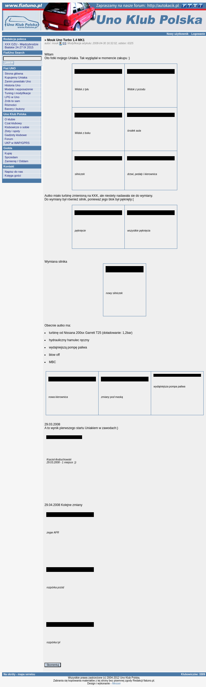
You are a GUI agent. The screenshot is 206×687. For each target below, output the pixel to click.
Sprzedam (11, 157)
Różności (10, 104)
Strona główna (14, 73)
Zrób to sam (12, 101)
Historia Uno (13, 85)
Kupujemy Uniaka (16, 77)
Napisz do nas (14, 171)
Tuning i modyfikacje (18, 93)
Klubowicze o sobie (17, 127)
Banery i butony (15, 108)
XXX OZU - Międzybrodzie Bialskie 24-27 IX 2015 (21, 46)
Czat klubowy (13, 123)
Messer (116, 683)
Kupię (8, 153)
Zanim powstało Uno (18, 81)
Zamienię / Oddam (16, 161)
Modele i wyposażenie (19, 89)
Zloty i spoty (12, 131)
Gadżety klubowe (16, 135)
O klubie (10, 119)
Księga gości (13, 175)
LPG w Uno (12, 97)
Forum (9, 138)
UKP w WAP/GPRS (17, 142)
